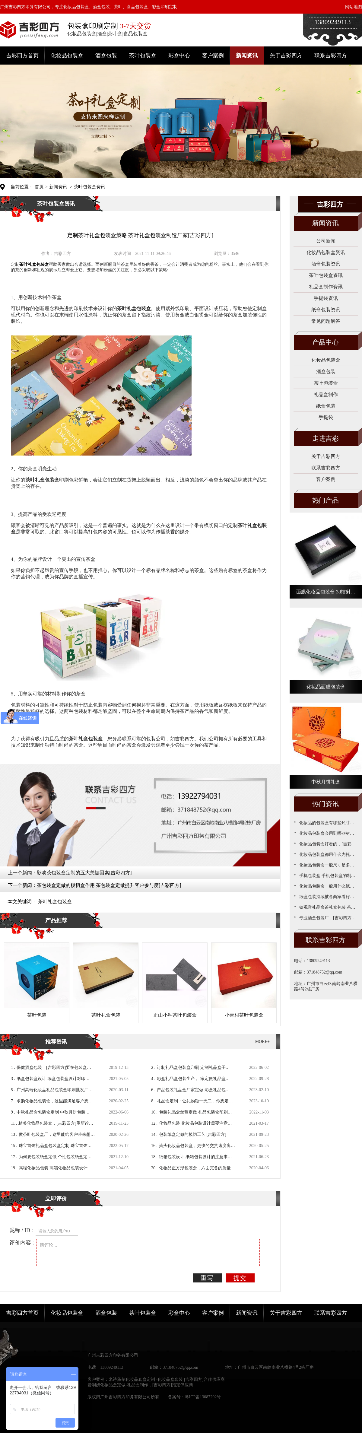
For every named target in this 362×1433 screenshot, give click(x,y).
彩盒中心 (179, 55)
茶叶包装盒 (142, 55)
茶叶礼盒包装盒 (55, 901)
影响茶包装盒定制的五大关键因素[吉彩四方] (84, 872)
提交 (240, 1278)
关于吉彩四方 (286, 55)
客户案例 (213, 55)
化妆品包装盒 (67, 55)
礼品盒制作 (326, 394)
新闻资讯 (247, 55)
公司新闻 (325, 240)
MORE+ (262, 1041)
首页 (39, 186)
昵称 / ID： (22, 1230)
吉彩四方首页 (22, 55)
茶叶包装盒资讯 (89, 186)
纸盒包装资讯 (325, 309)
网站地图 (353, 7)
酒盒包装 (106, 55)
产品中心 (325, 342)
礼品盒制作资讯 (326, 286)
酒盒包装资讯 (325, 263)
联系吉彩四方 (330, 55)
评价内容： (23, 1243)
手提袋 (326, 417)
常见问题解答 (325, 321)
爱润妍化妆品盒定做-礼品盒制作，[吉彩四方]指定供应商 (140, 1385)
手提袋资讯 (326, 298)
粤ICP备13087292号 (203, 1397)
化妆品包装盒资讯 (325, 252)
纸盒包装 (325, 405)
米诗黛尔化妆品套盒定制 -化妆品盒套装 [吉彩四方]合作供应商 (167, 1379)
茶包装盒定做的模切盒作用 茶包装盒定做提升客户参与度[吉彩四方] (109, 885)
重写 (207, 1278)
